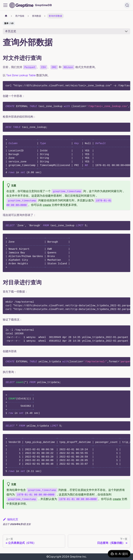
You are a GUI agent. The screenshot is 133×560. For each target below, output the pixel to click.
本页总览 (10, 31)
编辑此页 (10, 519)
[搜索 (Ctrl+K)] (127, 5)
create (47, 205)
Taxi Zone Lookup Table (21, 75)
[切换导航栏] (5, 5)
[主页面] (6, 16)
